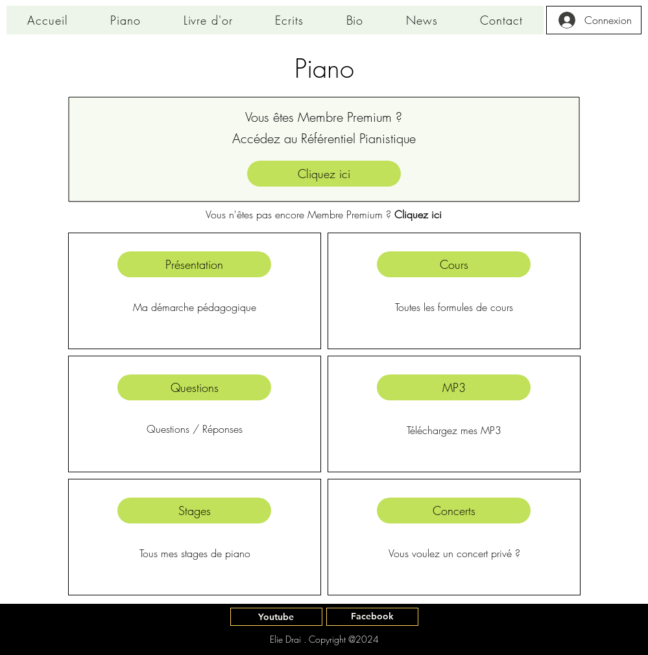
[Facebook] (372, 617)
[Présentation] (194, 264)
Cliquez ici (418, 214)
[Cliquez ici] (324, 174)
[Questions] (194, 387)
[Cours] (454, 264)
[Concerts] (454, 510)
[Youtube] (276, 617)
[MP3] (454, 387)
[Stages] (194, 510)
